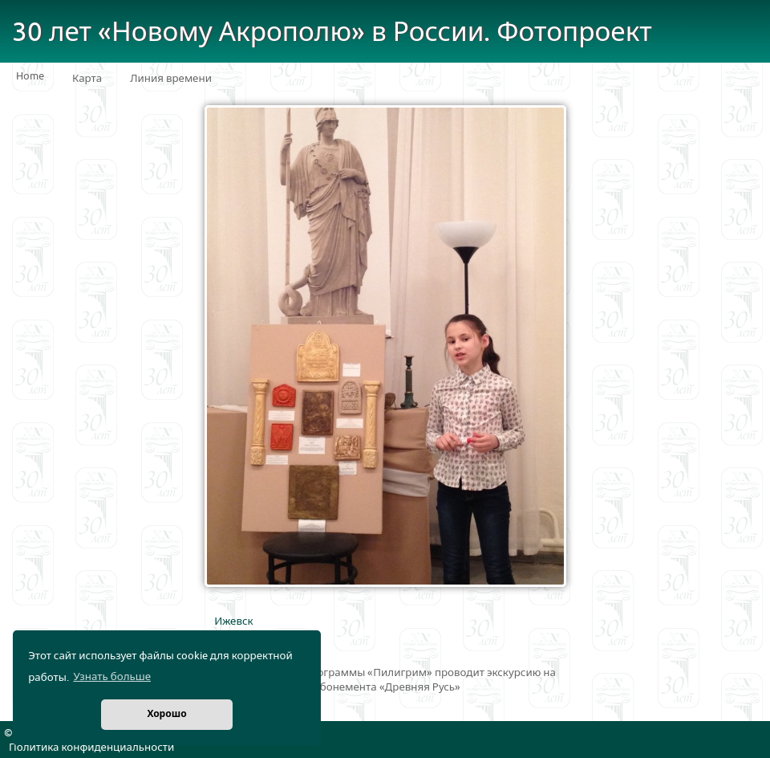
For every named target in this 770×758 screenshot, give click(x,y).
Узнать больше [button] (112, 677)
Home (30, 76)
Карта (87, 78)
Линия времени (171, 78)
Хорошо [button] (166, 714)
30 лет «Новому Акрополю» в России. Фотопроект (332, 32)
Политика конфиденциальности (91, 747)
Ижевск (233, 621)
